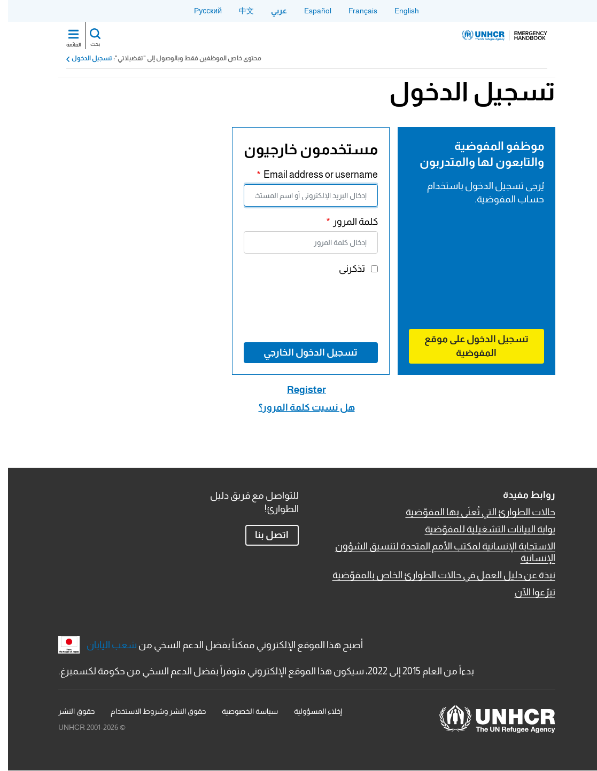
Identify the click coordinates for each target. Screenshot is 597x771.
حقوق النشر (68, 711)
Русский (200, 10)
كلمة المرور (347, 221)
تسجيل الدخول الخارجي (302, 352)
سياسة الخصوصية (242, 711)
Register (298, 389)
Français (354, 10)
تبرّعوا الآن (527, 592)
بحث (87, 44)
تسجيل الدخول (84, 58)
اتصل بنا (264, 535)
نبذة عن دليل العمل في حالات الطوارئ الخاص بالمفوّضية (435, 575)
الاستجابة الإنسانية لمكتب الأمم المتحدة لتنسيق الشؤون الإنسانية (437, 552)
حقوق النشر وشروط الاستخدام (150, 711)
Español (309, 10)
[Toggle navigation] (65, 35)
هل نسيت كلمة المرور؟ (299, 407)
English (398, 10)
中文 (238, 10)
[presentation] (288, 307)
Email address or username (312, 174)
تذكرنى (344, 268)
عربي (271, 10)
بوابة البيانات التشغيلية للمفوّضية (482, 529)
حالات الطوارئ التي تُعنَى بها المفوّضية (472, 512)
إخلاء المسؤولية (310, 711)
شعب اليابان (104, 645)
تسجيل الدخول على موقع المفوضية (468, 346)
